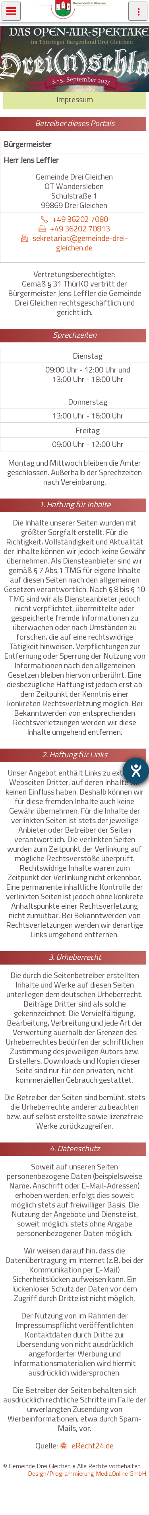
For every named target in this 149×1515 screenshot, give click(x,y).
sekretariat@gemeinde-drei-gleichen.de (80, 243)
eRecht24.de (93, 1445)
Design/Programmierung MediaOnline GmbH (87, 1473)
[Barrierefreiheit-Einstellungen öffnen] (136, 771)
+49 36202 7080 (80, 219)
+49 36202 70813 (80, 228)
